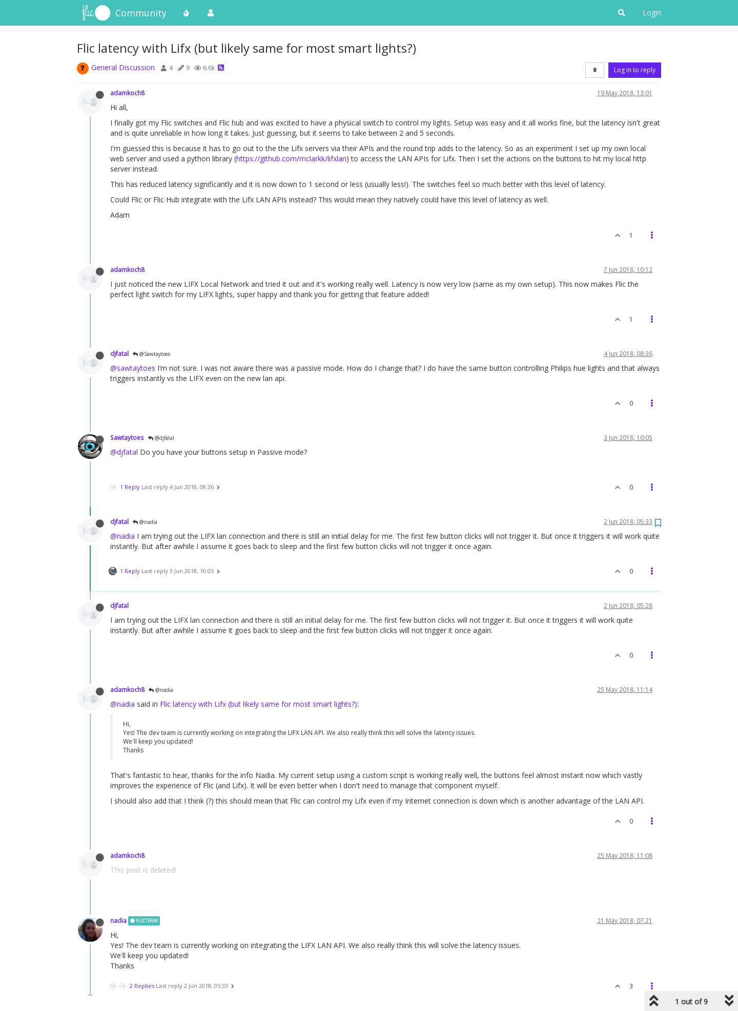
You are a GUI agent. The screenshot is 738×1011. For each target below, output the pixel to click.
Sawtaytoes (127, 437)
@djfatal (161, 437)
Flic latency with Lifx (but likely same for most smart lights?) (258, 704)
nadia (118, 920)
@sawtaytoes (132, 368)
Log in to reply (634, 70)
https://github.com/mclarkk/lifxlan (291, 158)
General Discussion (123, 67)
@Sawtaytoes (151, 353)
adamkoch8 (127, 93)
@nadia (145, 521)
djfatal (119, 353)
